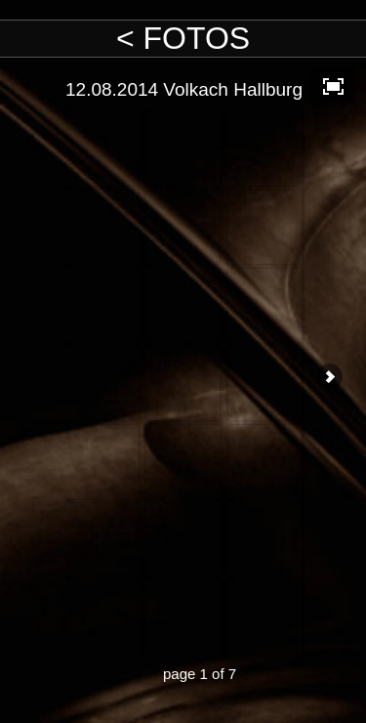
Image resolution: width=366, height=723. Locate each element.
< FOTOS (183, 38)
